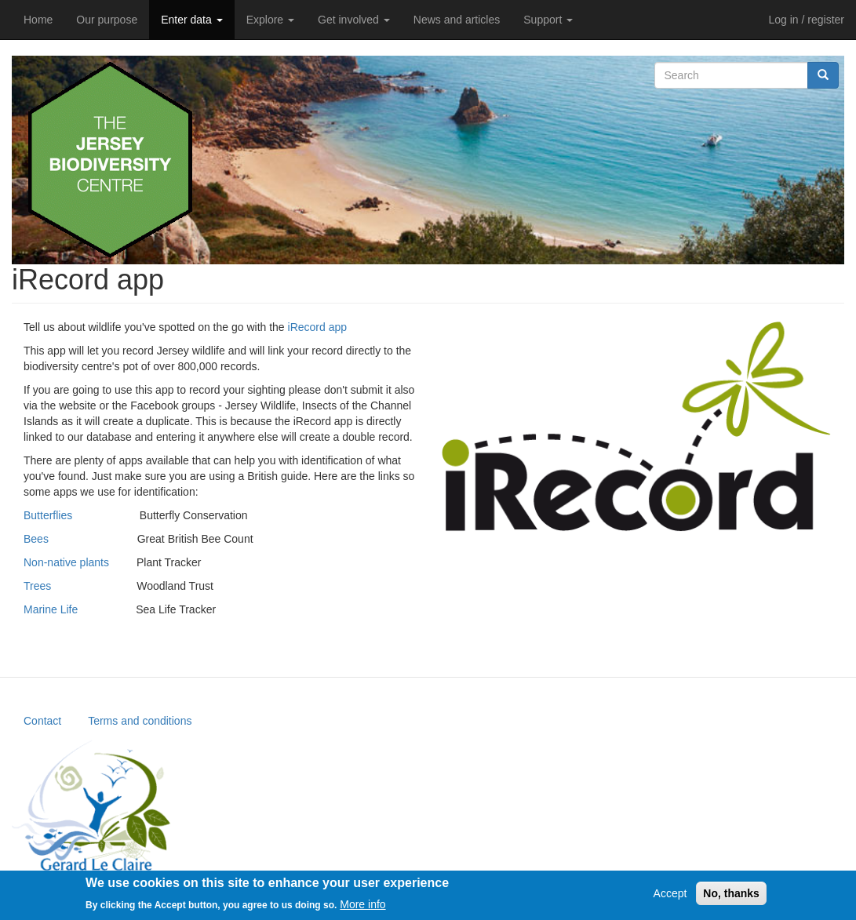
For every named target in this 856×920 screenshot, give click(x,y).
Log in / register (807, 19)
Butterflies (48, 515)
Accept (670, 898)
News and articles (457, 19)
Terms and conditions (139, 721)
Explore (270, 19)
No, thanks (731, 898)
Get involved (354, 19)
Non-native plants (66, 562)
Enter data (192, 19)
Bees (36, 539)
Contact (42, 721)
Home (38, 19)
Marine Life (51, 609)
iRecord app (318, 327)
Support (548, 19)
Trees (37, 586)
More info (362, 908)
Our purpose (106, 19)
